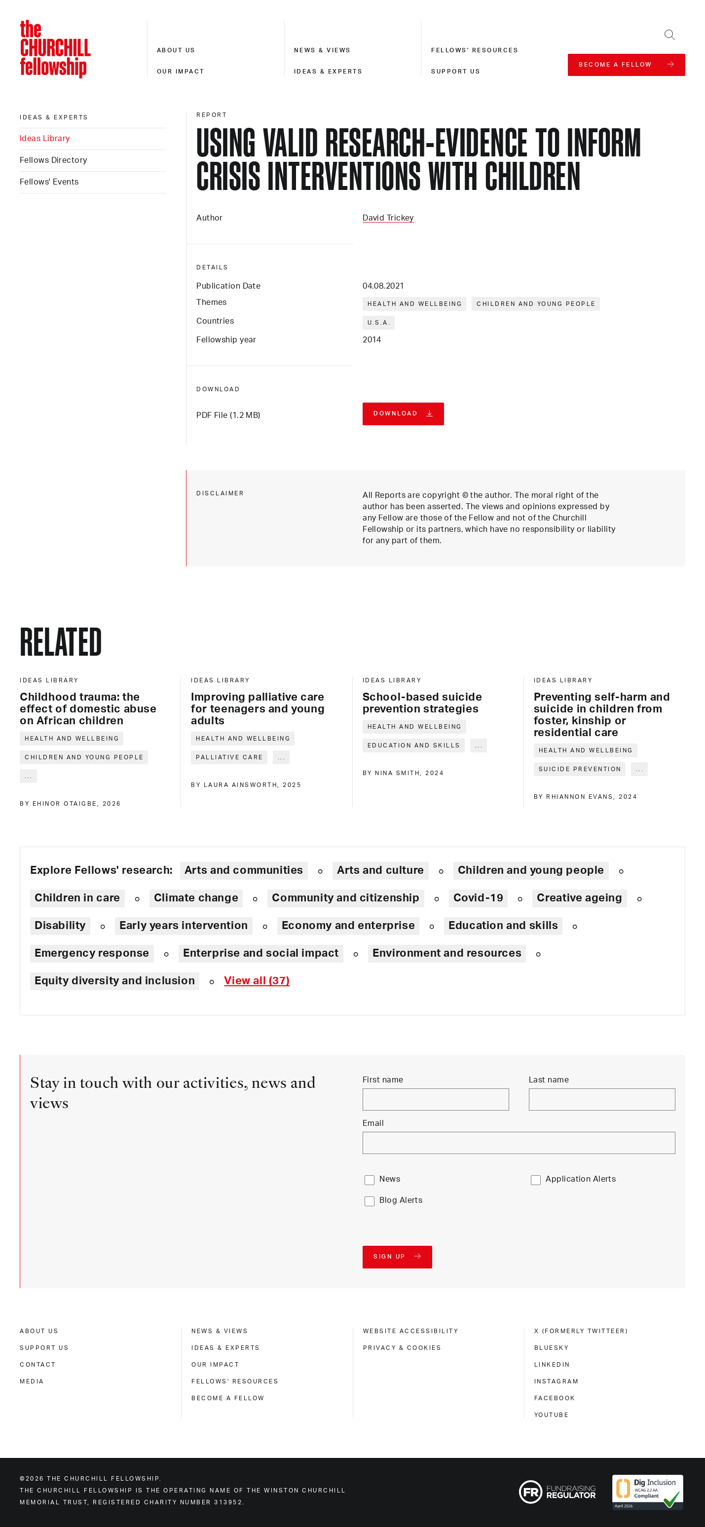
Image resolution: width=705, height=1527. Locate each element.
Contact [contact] (38, 1365)
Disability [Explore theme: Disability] (60, 925)
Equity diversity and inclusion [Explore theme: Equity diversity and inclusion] (115, 980)
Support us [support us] (44, 1348)
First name (383, 1080)
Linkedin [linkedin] (552, 1365)
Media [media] (32, 1381)
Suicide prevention (580, 769)
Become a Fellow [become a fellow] (228, 1398)
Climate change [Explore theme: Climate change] (196, 898)
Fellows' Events (49, 182)
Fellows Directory (53, 160)
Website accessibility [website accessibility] (411, 1331)
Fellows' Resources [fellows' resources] (235, 1381)
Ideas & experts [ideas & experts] (54, 117)
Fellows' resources (475, 50)
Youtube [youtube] (551, 1415)
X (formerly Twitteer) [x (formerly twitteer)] (581, 1331)
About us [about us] (39, 1331)
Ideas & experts (328, 71)
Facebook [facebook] (555, 1398)
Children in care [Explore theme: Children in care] (77, 898)
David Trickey (388, 218)
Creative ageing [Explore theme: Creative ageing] (579, 898)
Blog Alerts (400, 1200)
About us (176, 50)
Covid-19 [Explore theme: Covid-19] (478, 898)
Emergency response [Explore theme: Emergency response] (92, 953)
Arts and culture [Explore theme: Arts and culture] (380, 870)
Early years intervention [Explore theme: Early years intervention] (183, 925)
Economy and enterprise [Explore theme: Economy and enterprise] (348, 925)
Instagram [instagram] (556, 1381)
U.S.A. (379, 323)
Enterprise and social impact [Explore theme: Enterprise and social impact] (261, 953)
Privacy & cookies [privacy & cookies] (402, 1348)
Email (373, 1123)
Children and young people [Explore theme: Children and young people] (531, 870)
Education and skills (414, 745)
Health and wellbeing (415, 304)
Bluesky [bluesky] (551, 1348)
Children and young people (536, 304)
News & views (322, 50)
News (389, 1179)
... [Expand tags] (29, 776)
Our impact (181, 71)
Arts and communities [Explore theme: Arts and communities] (244, 870)
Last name (549, 1080)
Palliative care (229, 757)
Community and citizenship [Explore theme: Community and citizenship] (345, 898)
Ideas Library (45, 139)
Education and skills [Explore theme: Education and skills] (503, 925)
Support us (456, 71)
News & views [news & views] (219, 1331)
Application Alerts (581, 1179)
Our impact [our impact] (215, 1365)
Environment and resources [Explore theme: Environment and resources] (446, 953)
